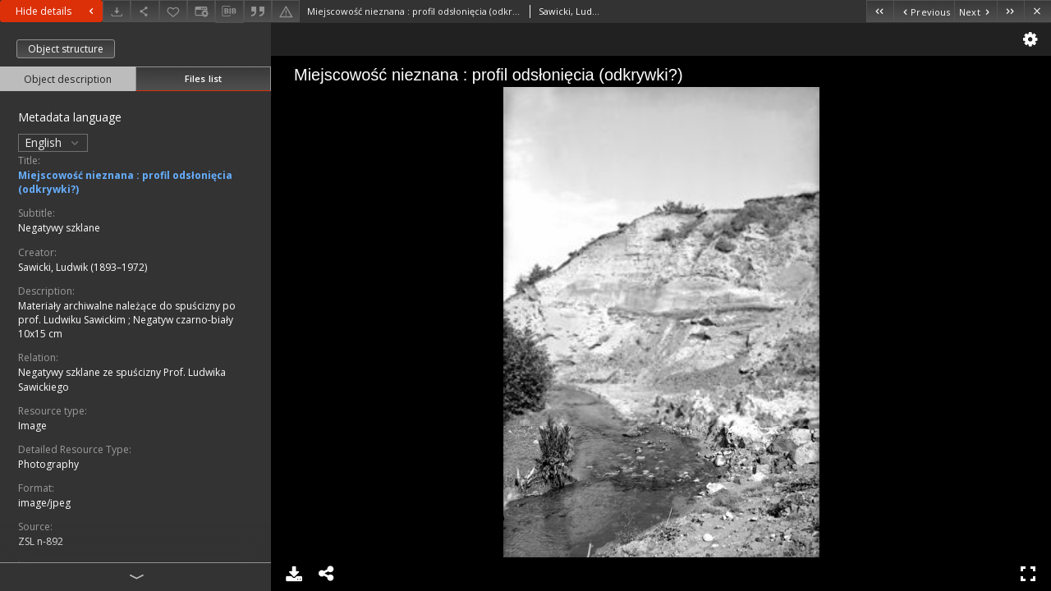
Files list (203, 78)
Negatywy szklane (59, 228)
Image (32, 426)
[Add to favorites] (173, 11)
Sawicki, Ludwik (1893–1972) (82, 267)
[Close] (1037, 11)
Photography (48, 464)
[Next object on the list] (975, 11)
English (53, 142)
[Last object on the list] (1010, 11)
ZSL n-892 (40, 541)
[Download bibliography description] (229, 11)
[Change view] (201, 11)
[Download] (117, 11)
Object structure (65, 49)
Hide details (57, 11)
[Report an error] (286, 11)
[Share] (144, 11)
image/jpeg (44, 503)
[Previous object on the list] (923, 11)
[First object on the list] (879, 11)
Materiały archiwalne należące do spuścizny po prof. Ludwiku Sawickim (127, 313)
